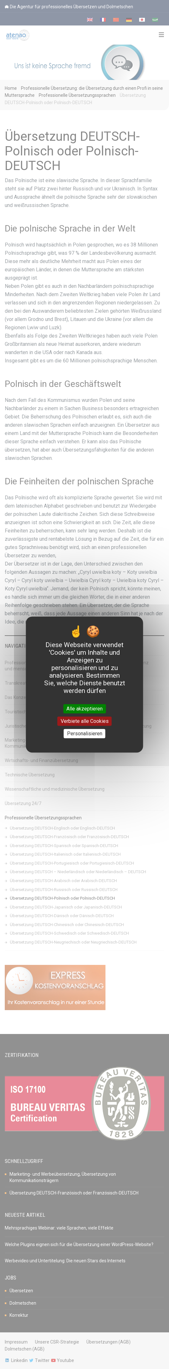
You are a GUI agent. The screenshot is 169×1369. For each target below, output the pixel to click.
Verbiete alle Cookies (85, 721)
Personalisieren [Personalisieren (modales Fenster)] (84, 734)
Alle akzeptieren (84, 709)
